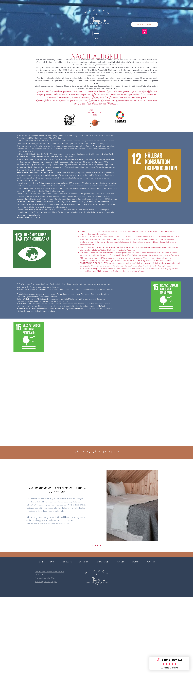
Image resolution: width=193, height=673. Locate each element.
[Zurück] (12, 505)
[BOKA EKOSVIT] (144, 24)
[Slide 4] (100, 545)
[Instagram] (144, 31)
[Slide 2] (95, 545)
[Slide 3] (97, 545)
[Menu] (96, 33)
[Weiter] (181, 505)
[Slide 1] (92, 545)
